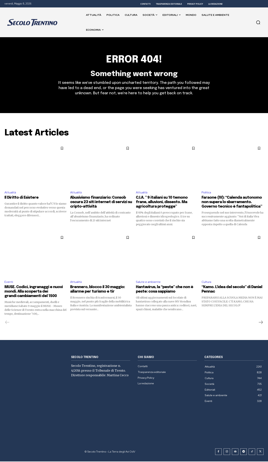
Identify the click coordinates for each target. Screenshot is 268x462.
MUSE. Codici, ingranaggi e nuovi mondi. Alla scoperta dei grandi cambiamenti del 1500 (33, 292)
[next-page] (261, 323)
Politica (206, 193)
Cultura (207, 282)
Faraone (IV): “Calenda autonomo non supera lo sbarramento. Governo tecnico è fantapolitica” (232, 202)
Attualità (10, 193)
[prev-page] (7, 323)
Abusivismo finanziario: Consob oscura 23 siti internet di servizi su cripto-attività (101, 202)
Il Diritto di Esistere (21, 198)
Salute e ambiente (148, 282)
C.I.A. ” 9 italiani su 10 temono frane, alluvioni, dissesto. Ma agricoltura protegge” (162, 202)
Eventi (8, 282)
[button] (258, 22)
